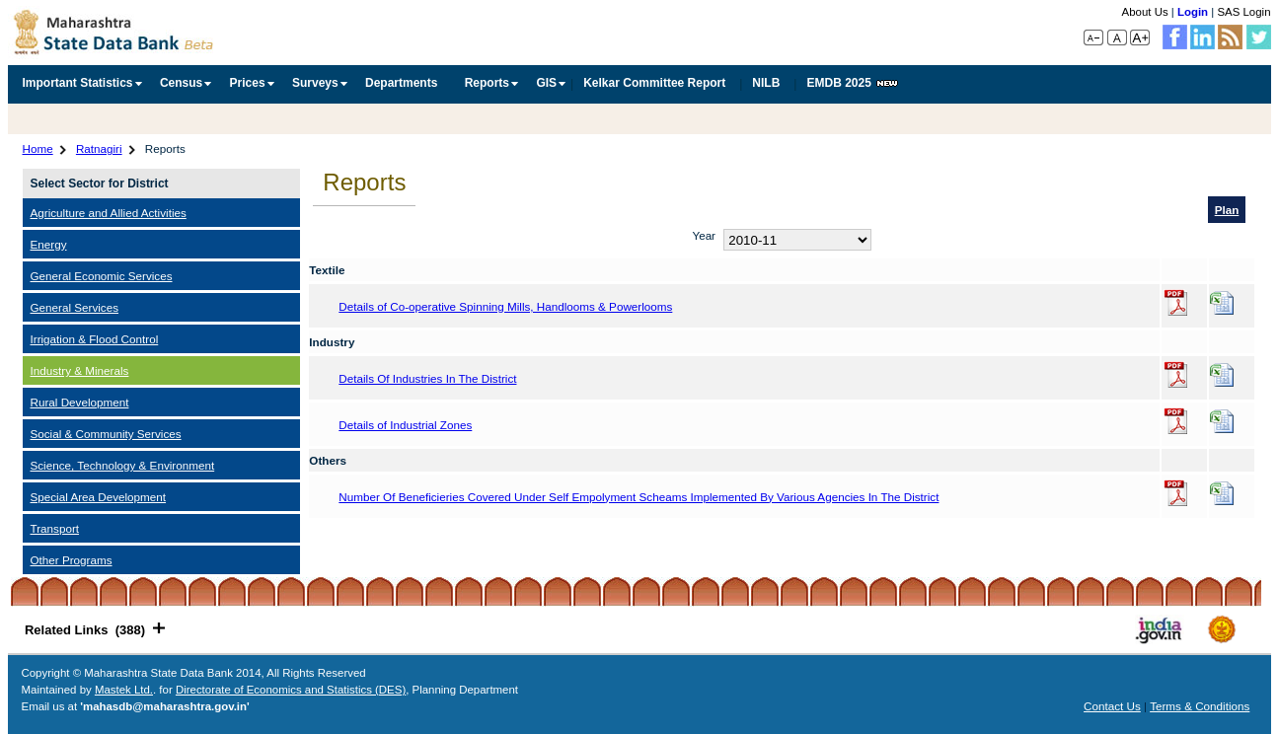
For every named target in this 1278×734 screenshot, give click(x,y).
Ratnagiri (99, 148)
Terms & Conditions (1199, 705)
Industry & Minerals (80, 370)
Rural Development (80, 402)
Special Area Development (99, 496)
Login (1192, 12)
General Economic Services (102, 275)
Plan (1227, 209)
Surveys (315, 83)
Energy (49, 244)
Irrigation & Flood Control (95, 338)
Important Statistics (78, 83)
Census (181, 83)
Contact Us (1112, 705)
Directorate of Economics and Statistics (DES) (291, 690)
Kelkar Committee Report (654, 83)
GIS (546, 83)
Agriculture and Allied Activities (109, 212)
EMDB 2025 (851, 83)
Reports (487, 83)
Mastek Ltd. (124, 690)
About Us (1145, 12)
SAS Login (1243, 12)
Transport (55, 528)
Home (38, 148)
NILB (766, 83)
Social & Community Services (106, 433)
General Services (75, 307)
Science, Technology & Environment (123, 465)
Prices (247, 83)
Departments (401, 83)
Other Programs (72, 559)
